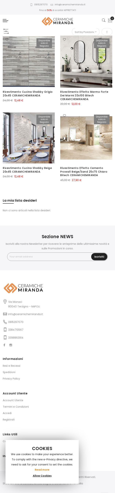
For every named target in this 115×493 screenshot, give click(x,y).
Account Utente (13, 400)
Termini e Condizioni (16, 407)
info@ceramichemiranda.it (67, 4)
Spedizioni (9, 372)
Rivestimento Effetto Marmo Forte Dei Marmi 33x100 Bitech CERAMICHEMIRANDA (84, 95)
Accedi (7, 413)
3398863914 (15, 337)
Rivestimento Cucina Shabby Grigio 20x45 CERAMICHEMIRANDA (28, 93)
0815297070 (39, 4)
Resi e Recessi (11, 366)
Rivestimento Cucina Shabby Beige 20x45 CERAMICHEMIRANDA (27, 170)
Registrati (9, 419)
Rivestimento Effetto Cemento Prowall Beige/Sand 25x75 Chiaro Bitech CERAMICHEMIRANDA (83, 171)
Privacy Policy (11, 378)
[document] (42, 461)
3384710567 (15, 330)
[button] (7, 40)
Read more (42, 470)
